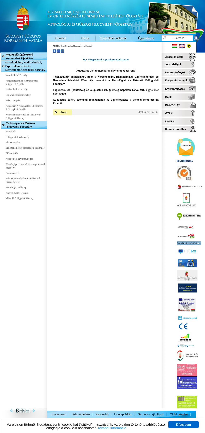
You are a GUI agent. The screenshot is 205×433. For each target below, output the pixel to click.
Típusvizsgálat (13, 142)
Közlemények (12, 173)
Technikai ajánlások (151, 414)
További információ (111, 428)
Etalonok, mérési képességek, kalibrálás (25, 147)
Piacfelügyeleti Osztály (17, 192)
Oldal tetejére (179, 414)
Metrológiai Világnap (16, 187)
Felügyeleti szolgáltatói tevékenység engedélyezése (23, 180)
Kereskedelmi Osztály (16, 75)
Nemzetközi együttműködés (19, 158)
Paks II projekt (13, 100)
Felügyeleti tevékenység (17, 137)
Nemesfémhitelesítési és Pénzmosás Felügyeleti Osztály (23, 116)
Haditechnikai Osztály (16, 89)
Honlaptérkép (123, 414)
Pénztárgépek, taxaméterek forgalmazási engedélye (25, 166)
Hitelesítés (11, 131)
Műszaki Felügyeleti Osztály (20, 198)
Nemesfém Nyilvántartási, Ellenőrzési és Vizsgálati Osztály (24, 107)
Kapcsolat (101, 414)
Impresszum (58, 414)
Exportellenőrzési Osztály (18, 95)
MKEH (56, 46)
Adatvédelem (81, 414)
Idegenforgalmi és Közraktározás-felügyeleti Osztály (22, 82)
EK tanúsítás (12, 153)
